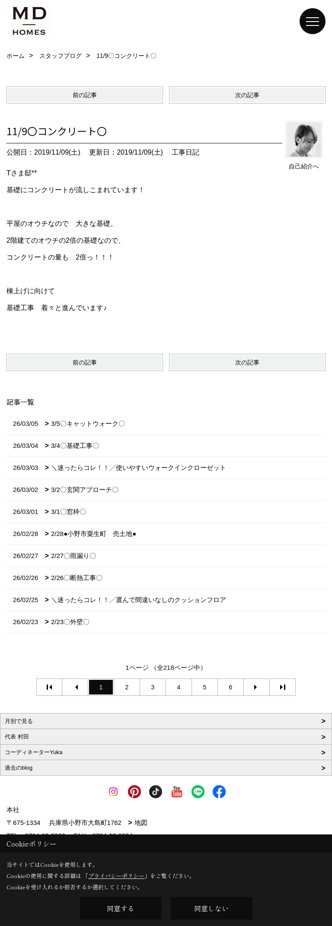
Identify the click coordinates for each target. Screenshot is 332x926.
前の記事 (85, 95)
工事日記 (185, 152)
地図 (140, 822)
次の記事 (247, 95)
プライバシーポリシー (116, 876)
